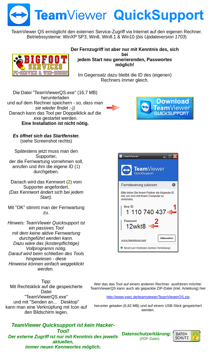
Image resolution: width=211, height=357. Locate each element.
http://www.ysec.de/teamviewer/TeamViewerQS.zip (147, 297)
